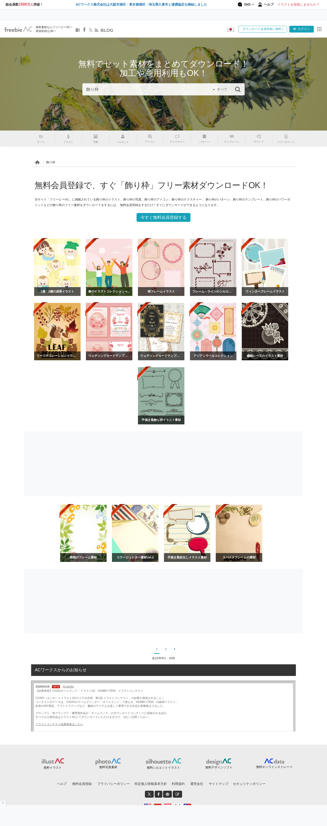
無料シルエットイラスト (163, 767)
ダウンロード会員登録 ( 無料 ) (262, 29)
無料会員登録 (82, 784)
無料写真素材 (108, 767)
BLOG (107, 30)
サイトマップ (218, 784)
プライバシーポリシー (113, 784)
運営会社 (196, 784)
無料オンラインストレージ (274, 767)
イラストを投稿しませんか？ (298, 4)
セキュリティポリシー (249, 784)
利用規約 (178, 784)
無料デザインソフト (218, 767)
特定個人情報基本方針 (150, 784)
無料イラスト (53, 767)
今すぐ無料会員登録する (163, 217)
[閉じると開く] (3, 803)
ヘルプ (62, 784)
